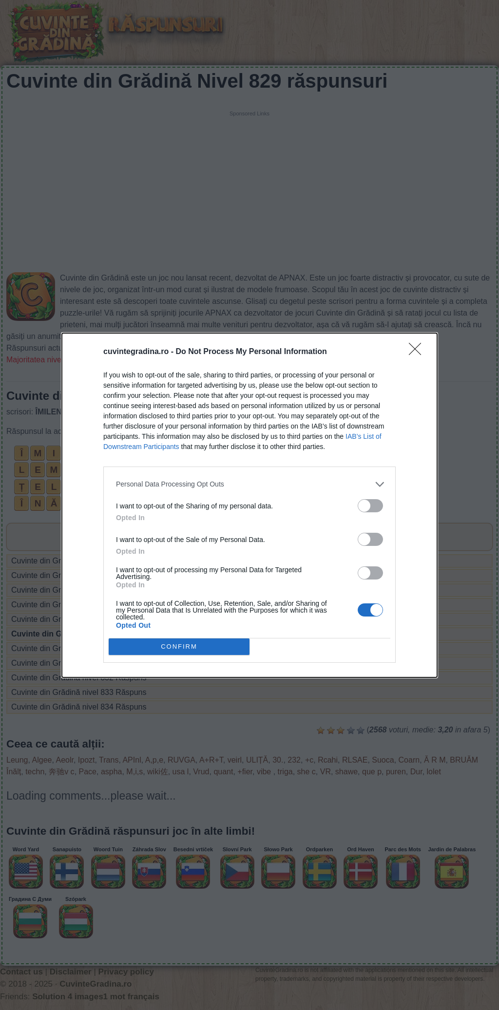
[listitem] (249, 484)
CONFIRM (179, 646)
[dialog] (249, 505)
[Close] (418, 352)
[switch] (370, 505)
